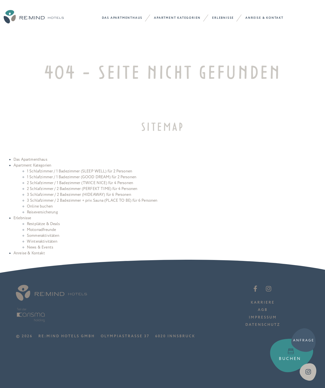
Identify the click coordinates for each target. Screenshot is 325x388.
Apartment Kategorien (177, 18)
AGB (263, 309)
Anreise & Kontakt (264, 18)
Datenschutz (262, 324)
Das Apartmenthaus (122, 18)
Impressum (263, 317)
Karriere (263, 302)
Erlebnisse (223, 18)
